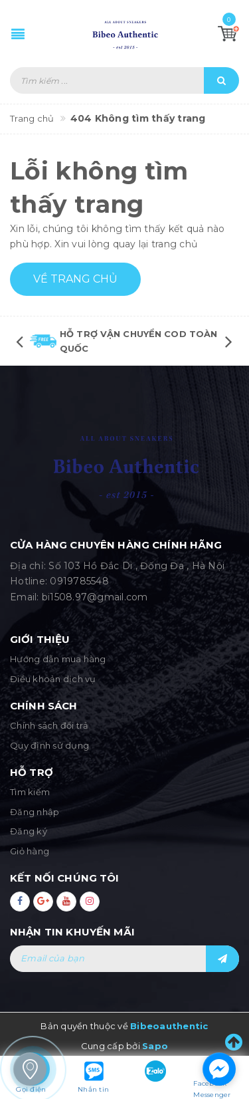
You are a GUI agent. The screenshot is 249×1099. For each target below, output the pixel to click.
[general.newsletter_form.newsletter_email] (124, 958)
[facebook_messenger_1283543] (219, 1069)
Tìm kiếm (30, 792)
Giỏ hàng (29, 851)
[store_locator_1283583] (29, 1069)
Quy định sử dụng (49, 745)
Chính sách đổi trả (49, 725)
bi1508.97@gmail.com (95, 597)
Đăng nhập (34, 811)
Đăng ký (28, 831)
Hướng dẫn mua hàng (58, 659)
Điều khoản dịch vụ (53, 678)
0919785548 (79, 581)
